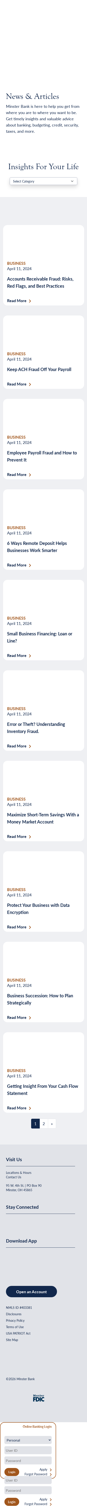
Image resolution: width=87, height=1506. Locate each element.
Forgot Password (36, 1474)
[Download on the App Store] (17, 1262)
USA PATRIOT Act (18, 1333)
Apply (43, 1469)
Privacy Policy (15, 1320)
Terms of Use (15, 1327)
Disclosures (13, 1314)
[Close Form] (5, 1427)
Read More (16, 300)
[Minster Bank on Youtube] (32, 1221)
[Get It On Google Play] (42, 1262)
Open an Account (31, 1291)
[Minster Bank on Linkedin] (21, 1221)
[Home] (15, 14)
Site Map (12, 1339)
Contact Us (13, 1177)
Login (11, 1502)
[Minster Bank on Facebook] (10, 1221)
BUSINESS (16, 263)
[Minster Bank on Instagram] (42, 1221)
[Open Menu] (72, 14)
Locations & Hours (18, 1172)
